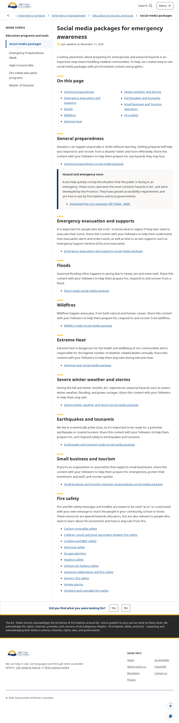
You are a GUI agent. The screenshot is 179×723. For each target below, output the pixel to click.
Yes (113, 608)
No (126, 608)
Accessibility (162, 660)
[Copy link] (170, 716)
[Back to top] (170, 705)
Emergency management (69, 16)
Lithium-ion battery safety (81, 566)
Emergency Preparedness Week (26, 55)
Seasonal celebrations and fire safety (88, 572)
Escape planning (75, 553)
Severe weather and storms (142, 92)
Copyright (160, 666)
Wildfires (70, 115)
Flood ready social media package (86, 291)
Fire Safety (131, 115)
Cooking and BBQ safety (80, 541)
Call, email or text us (28, 667)
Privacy (131, 679)
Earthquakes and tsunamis (142, 98)
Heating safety (73, 560)
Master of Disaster (21, 85)
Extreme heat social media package (87, 365)
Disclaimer (133, 673)
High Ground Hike (21, 65)
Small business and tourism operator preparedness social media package (113, 484)
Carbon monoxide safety (80, 529)
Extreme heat (73, 121)
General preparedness (79, 92)
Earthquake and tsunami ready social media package (99, 445)
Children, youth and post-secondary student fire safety (100, 535)
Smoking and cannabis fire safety (86, 591)
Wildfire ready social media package (88, 326)
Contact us (161, 673)
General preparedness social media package (94, 164)
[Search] (145, 5)
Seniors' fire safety (76, 578)
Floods (68, 109)
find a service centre (57, 667)
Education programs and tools (112, 16)
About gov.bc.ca (136, 666)
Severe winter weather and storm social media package (101, 405)
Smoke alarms (73, 584)
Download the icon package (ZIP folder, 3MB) (100, 204)
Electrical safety (74, 547)
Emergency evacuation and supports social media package (103, 251)
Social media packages (25, 44)
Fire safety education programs (23, 75)
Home (130, 660)
